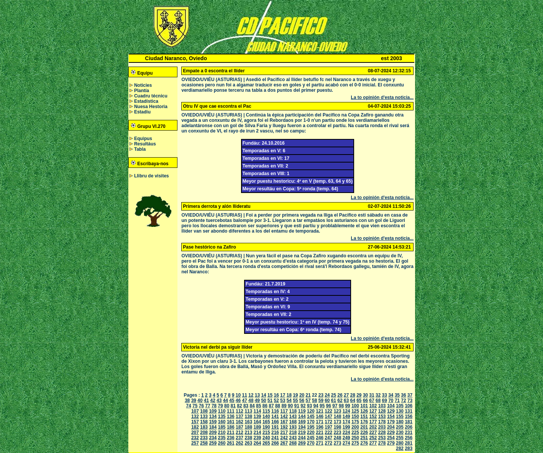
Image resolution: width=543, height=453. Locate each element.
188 (248, 427)
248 (337, 437)
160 (221, 421)
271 (319, 443)
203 (382, 427)
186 (231, 427)
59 (320, 400)
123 (337, 411)
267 (284, 443)
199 (346, 427)
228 (382, 432)
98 (341, 405)
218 (293, 432)
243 (293, 437)
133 (204, 416)
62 (339, 400)
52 (276, 400)
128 (382, 411)
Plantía (141, 90)
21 (308, 395)
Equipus (143, 138)
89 (283, 405)
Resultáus (145, 144)
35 (396, 395)
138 (248, 416)
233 (204, 437)
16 (276, 395)
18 (288, 395)
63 (346, 400)
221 (319, 432)
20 (301, 395)
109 (213, 411)
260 (221, 443)
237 (239, 437)
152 (373, 416)
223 (337, 432)
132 (195, 416)
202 (373, 427)
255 (400, 437)
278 (382, 443)
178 (382, 421)
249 (346, 437)
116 (275, 411)
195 (311, 427)
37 (409, 395)
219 (302, 432)
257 (195, 443)
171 (319, 421)
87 (271, 405)
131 (408, 411)
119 (302, 411)
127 (373, 411)
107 (195, 411)
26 (339, 395)
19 (295, 395)
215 (266, 432)
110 (221, 411)
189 (257, 427)
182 (195, 427)
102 (373, 405)
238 (248, 437)
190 (266, 427)
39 (193, 400)
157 (195, 421)
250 (355, 437)
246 (319, 437)
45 (231, 400)
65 (358, 400)
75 (194, 405)
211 (231, 432)
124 (346, 411)
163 (248, 421)
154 (390, 416)
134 (213, 416)
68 (377, 400)
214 (257, 432)
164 (257, 421)
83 (245, 405)
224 (346, 432)
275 (355, 443)
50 (263, 400)
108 (204, 411)
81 (233, 405)
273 (337, 443)
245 (311, 437)
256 (408, 437)
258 (204, 443)
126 (364, 411)
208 (204, 432)
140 (266, 416)
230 (400, 432)
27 (346, 395)
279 (390, 443)
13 (257, 395)
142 (284, 416)
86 (264, 405)
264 (257, 443)
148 (337, 416)
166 (275, 421)
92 (302, 405)
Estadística (146, 101)
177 (373, 421)
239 (257, 437)
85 (258, 405)
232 (195, 437)
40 (200, 400)
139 (257, 416)
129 (390, 411)
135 (221, 416)
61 (333, 400)
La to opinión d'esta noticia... (382, 97)
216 (275, 432)
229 (390, 432)
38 (187, 400)
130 (400, 411)
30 (365, 395)
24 (327, 395)
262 (239, 443)
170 (311, 421)
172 (328, 421)
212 (239, 432)
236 (231, 437)
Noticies (143, 85)
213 (248, 432)
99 (347, 405)
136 (231, 416)
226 (364, 432)
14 (263, 395)
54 (288, 400)
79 (220, 405)
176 (364, 421)
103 (382, 405)
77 (207, 405)
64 (352, 400)
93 (309, 405)
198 (337, 427)
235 (221, 437)
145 (311, 416)
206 (408, 427)
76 (201, 405)
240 (266, 437)
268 (293, 443)
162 (239, 421)
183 (204, 427)
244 (302, 437)
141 (275, 416)
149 (346, 416)
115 (266, 411)
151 (364, 416)
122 (328, 411)
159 (213, 421)
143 (293, 416)
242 (284, 437)
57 (308, 400)
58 (314, 400)
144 (302, 416)
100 (355, 405)
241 (275, 437)
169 (302, 421)
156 (408, 416)
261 (231, 443)
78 (213, 405)
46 (238, 400)
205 (400, 427)
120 (311, 411)
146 (319, 416)
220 (311, 432)
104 (390, 405)
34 (390, 395)
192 (284, 427)
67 (371, 400)
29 (358, 395)
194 (302, 427)
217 (284, 432)
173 (337, 421)
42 (212, 400)
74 (188, 405)
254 (390, 437)
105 (400, 405)
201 (364, 427)
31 (371, 395)
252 (373, 437)
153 (382, 416)
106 (408, 405)
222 (328, 432)
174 (346, 421)
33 (384, 395)
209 (213, 432)
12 (250, 395)
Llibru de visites (151, 176)
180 (400, 421)
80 (226, 405)
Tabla (139, 149)
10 (238, 395)
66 (365, 400)
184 (213, 427)
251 (364, 437)
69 (384, 400)
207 (195, 432)
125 (355, 411)
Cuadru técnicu (150, 96)
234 (213, 437)
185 (221, 427)
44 (225, 400)
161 (231, 421)
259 (213, 443)
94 (315, 405)
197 (328, 427)
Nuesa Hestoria (150, 106)
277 (373, 443)
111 (231, 411)
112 (239, 411)
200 (355, 427)
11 (244, 395)
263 (248, 443)
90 (290, 405)
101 (364, 405)
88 (277, 405)
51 (269, 400)
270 (311, 443)
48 (250, 400)
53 (282, 400)
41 (206, 400)
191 (275, 427)
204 (390, 427)
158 (204, 421)
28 (352, 395)
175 (355, 421)
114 (257, 411)
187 (239, 427)
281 (408, 443)
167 (284, 421)
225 (355, 432)
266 (275, 443)
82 (239, 405)
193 (293, 427)
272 (328, 443)
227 (373, 432)
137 (239, 416)
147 (328, 416)
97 (334, 405)
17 (282, 395)
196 (319, 427)
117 (284, 411)
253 (382, 437)
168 (293, 421)
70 (390, 400)
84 (252, 405)
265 (266, 443)
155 (400, 416)
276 (364, 443)
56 (301, 400)
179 (390, 421)
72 (403, 400)
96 (328, 405)
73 (409, 400)
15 (269, 395)
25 (333, 395)
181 (408, 421)
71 (396, 400)
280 (400, 443)
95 (321, 405)
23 (320, 395)
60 (327, 400)
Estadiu (142, 112)
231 (408, 432)
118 (293, 411)
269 (302, 443)
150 (355, 416)
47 (244, 400)
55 (295, 400)
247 (328, 437)
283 (408, 448)
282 (400, 448)
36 (403, 395)
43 (219, 400)
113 (248, 411)
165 (266, 421)
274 (346, 443)
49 (257, 400)
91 (296, 405)
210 (221, 432)
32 (377, 395)
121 (319, 411)
